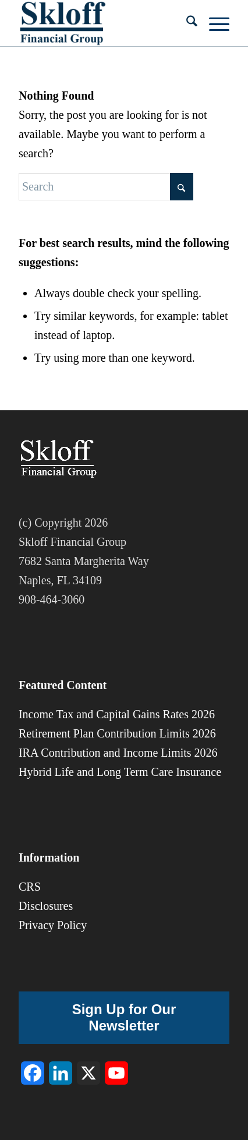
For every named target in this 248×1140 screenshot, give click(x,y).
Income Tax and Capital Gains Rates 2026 (117, 714)
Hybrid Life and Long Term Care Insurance (120, 771)
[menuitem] (186, 23)
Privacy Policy (53, 925)
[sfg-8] (103, 23)
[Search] (186, 23)
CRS (30, 886)
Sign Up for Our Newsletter (124, 1017)
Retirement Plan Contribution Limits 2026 (117, 733)
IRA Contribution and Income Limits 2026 (118, 752)
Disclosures (46, 905)
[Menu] (213, 23)
